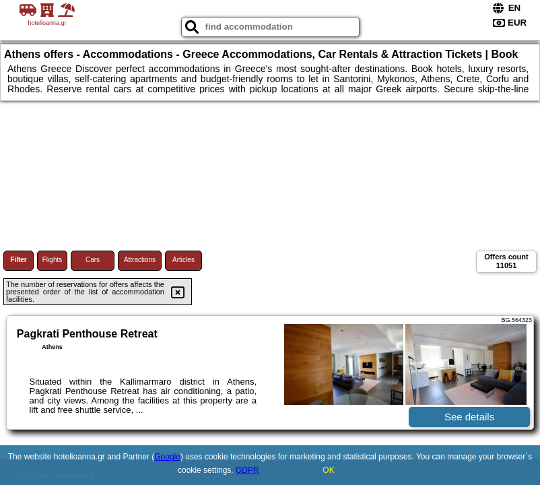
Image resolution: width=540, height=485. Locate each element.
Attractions (140, 259)
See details (469, 416)
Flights (52, 259)
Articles (183, 259)
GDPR (247, 470)
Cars (93, 259)
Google (167, 456)
